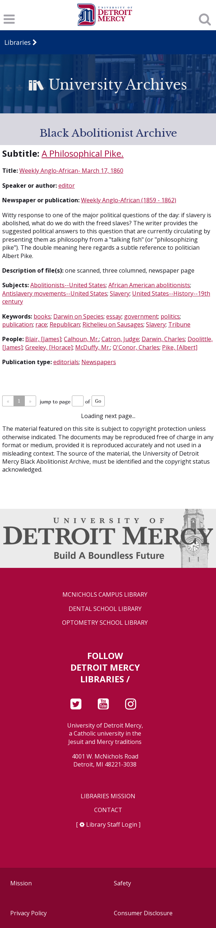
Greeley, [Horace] (49, 347)
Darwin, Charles (163, 339)
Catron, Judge (120, 339)
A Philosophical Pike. (83, 153)
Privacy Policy (28, 913)
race (41, 324)
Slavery (120, 293)
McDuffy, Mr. (92, 347)
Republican (65, 324)
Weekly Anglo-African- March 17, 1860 (71, 171)
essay (114, 316)
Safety (122, 883)
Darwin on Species (78, 316)
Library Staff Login (111, 824)
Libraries (17, 42)
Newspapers (98, 362)
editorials (66, 362)
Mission (21, 883)
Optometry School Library (105, 622)
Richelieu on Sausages (112, 324)
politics (170, 316)
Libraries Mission (108, 796)
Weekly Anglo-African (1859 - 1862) (128, 200)
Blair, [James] (43, 339)
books (42, 316)
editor (66, 186)
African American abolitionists (149, 285)
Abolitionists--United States (68, 285)
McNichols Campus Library (104, 594)
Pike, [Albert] (179, 347)
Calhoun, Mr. (81, 339)
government (141, 316)
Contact (108, 810)
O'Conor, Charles (136, 347)
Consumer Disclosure (143, 913)
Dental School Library (105, 608)
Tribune (179, 324)
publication (17, 324)
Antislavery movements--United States (54, 293)
